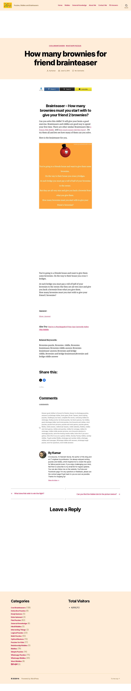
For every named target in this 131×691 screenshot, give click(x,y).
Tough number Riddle (59, 443)
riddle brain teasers (62, 432)
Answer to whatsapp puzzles (80, 419)
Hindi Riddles (17, 634)
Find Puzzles (16, 627)
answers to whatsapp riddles (51, 421)
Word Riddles (17, 668)
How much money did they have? (76, 133)
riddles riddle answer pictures (59, 437)
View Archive (53, 485)
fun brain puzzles (64, 426)
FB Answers (113, 7)
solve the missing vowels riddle (64, 439)
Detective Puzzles (19, 618)
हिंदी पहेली (14, 671)
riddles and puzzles (59, 434)
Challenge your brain (54, 423)
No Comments (80, 74)
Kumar (53, 74)
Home (60, 7)
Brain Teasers (74, 421)
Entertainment (17, 624)
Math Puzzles (17, 643)
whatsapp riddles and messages (52, 445)
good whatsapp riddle (49, 428)
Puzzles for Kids (18, 649)
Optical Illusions (18, 646)
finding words (53, 426)
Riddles (67, 7)
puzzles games (84, 430)
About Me (92, 7)
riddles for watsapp (73, 434)
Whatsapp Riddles (19, 665)
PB (18, 686)
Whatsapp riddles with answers (74, 445)
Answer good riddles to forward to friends (56, 419)
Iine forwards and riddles (78, 428)
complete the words (69, 423)
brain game (65, 421)
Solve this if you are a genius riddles (59, 441)
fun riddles (86, 426)
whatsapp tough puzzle (49, 447)
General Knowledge (79, 7)
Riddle (44, 432)
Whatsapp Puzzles (74, 49)
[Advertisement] (65, 27)
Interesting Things (19, 637)
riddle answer (51, 432)
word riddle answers (78, 447)
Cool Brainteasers (57, 49)
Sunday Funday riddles (78, 441)
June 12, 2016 (65, 74)
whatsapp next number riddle (77, 443)
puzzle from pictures (54, 430)
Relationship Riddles (20, 653)
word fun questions (64, 447)
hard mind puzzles (63, 428)
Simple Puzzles (18, 659)
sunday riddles (46, 443)
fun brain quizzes (76, 426)
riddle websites (75, 432)
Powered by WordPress (30, 686)
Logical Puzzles (18, 640)
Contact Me (102, 7)
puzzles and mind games (70, 430)
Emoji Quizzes (17, 621)
